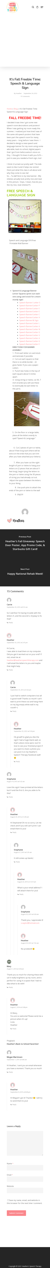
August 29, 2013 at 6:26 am (30, 914)
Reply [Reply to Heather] (11, 670)
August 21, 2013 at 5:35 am (23, 852)
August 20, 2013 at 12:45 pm (19, 817)
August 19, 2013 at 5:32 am (16, 781)
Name (10, 1163)
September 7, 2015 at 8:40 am (17, 1060)
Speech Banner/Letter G (29, 332)
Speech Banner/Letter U (29, 335)
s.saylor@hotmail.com (30, 923)
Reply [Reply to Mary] (11, 987)
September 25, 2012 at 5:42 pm (20, 690)
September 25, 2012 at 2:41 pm (17, 642)
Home (9, 109)
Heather (19, 93)
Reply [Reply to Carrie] (11, 622)
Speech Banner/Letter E (29, 308)
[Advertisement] (25, 39)
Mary (9, 966)
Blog (16, 109)
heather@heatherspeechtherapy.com (23, 660)
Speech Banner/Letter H (29, 317)
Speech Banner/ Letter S (29, 302)
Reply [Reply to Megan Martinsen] (11, 1072)
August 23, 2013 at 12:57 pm (26, 882)
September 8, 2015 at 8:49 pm (20, 1092)
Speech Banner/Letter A (29, 326)
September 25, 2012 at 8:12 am (17, 607)
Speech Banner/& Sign (28, 320)
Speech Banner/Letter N (29, 329)
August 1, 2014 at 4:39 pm (15, 969)
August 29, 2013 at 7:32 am (30, 943)
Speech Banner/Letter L (29, 323)
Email (10, 1175)
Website (10, 1186)
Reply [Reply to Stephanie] (11, 797)
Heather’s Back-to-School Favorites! (23, 1044)
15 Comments (25, 96)
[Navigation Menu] (42, 7)
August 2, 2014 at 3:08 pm (18, 1007)
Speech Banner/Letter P (29, 305)
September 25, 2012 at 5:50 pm (24, 731)
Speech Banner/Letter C (29, 314)
